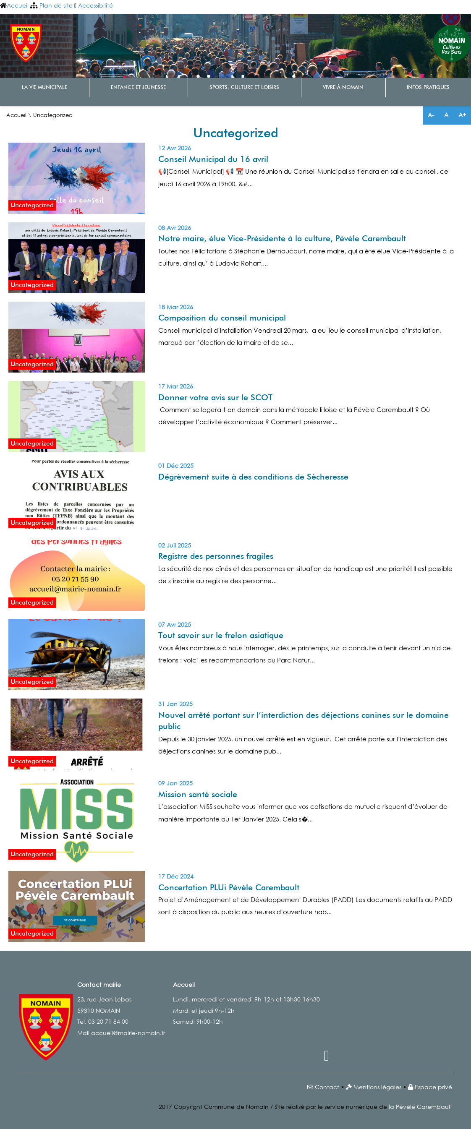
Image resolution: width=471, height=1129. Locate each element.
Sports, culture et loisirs (244, 87)
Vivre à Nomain (343, 87)
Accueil (18, 5)
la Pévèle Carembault (420, 1107)
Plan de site (56, 5)
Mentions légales (377, 1087)
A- (431, 115)
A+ (462, 115)
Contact (327, 1087)
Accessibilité (95, 5)
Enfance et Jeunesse (138, 87)
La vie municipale (44, 87)
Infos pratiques (428, 87)
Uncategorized (32, 205)
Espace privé (433, 1087)
